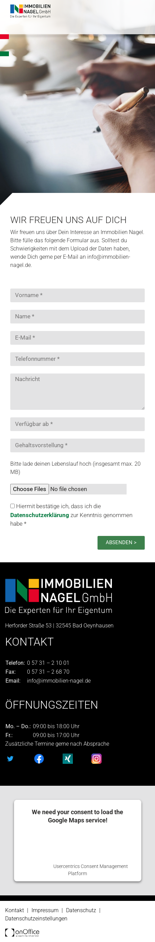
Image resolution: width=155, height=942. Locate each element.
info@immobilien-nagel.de (59, 680)
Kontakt (14, 910)
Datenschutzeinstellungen (36, 918)
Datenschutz (81, 910)
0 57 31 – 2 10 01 (48, 663)
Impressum (45, 910)
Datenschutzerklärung (40, 515)
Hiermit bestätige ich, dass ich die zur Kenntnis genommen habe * (71, 515)
